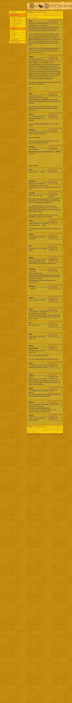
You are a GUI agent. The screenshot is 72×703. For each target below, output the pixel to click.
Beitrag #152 (53, 181)
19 (37, 14)
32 (60, 14)
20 (39, 14)
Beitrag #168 (53, 402)
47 (49, 15)
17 (34, 14)
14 (29, 14)
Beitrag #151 (53, 170)
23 (44, 14)
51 (56, 15)
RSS (61, 434)
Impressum (30, 434)
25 (48, 14)
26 (49, 14)
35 (29, 15)
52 (58, 15)
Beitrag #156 (53, 246)
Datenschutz (39, 434)
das (57, 382)
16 (32, 14)
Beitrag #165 (53, 363)
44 (44, 15)
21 (41, 14)
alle (36, 17)
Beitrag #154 (53, 221)
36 (31, 15)
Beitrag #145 (53, 21)
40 (37, 15)
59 (34, 17)
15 (31, 14)
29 (54, 14)
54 (61, 15)
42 (41, 15)
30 (56, 14)
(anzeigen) (32, 153)
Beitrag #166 (53, 375)
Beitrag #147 (53, 93)
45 (46, 15)
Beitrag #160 (53, 298)
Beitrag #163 (53, 334)
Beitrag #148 (53, 114)
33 (61, 14)
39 (36, 15)
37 (32, 15)
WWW (56, 60)
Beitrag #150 (53, 147)
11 (59, 12)
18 (36, 14)
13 (27, 14)
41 (39, 15)
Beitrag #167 (53, 388)
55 (27, 17)
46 (48, 15)
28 (53, 14)
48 (51, 15)
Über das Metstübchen (51, 434)
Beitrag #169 (53, 416)
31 (58, 14)
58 (32, 17)
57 (31, 17)
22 (43, 14)
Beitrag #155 (53, 234)
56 (29, 17)
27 (51, 14)
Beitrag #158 (53, 269)
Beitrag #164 (53, 346)
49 (53, 15)
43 (43, 15)
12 (60, 12)
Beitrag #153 (53, 193)
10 (57, 12)
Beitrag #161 (53, 309)
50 (54, 15)
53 (60, 15)
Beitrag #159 (53, 286)
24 (46, 14)
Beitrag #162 (53, 323)
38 (34, 15)
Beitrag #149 (53, 130)
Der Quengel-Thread (39, 12)
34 (27, 15)
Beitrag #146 (53, 57)
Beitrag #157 (53, 258)
